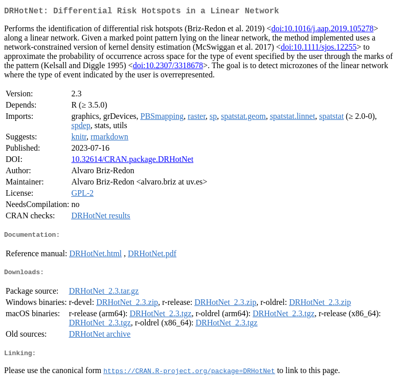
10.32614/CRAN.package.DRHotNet (132, 161)
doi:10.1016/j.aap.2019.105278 (322, 30)
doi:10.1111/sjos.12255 (318, 49)
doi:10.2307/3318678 (168, 67)
